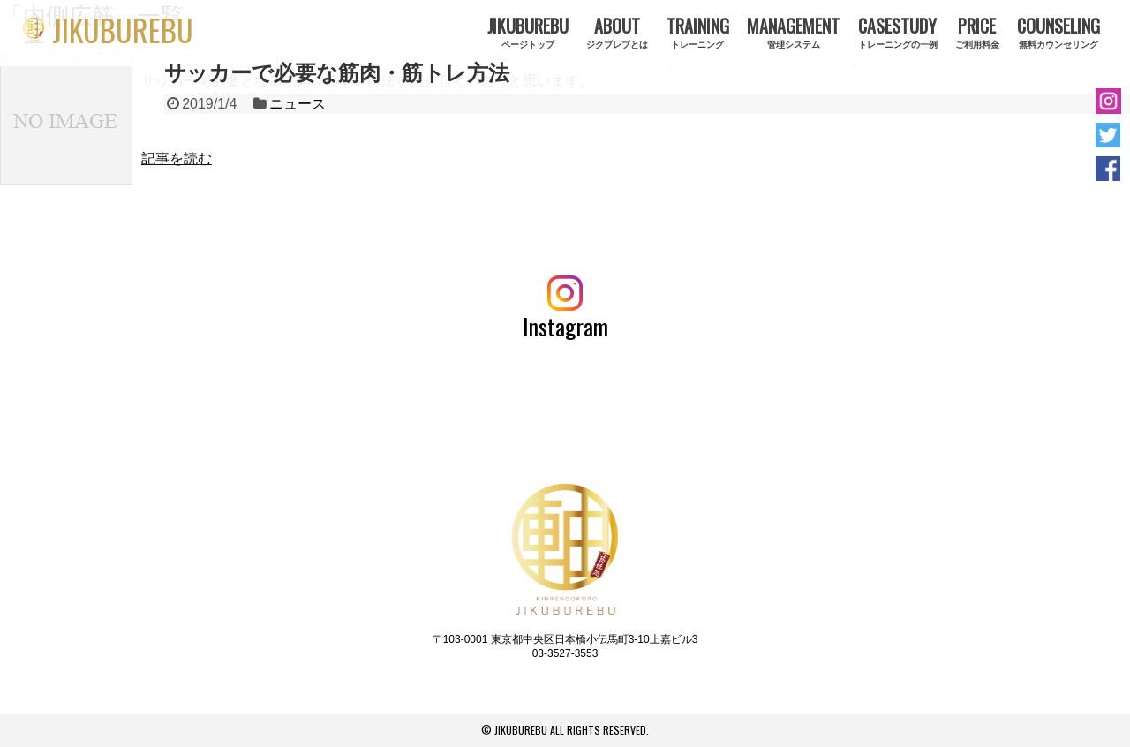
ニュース (297, 103)
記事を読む (176, 158)
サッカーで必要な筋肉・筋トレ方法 (336, 73)
